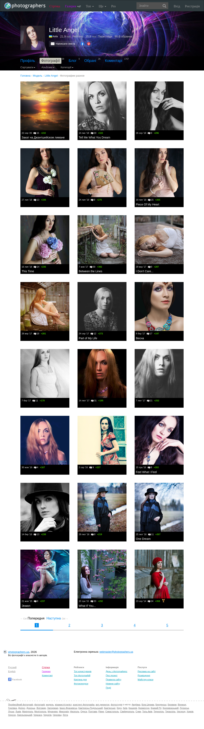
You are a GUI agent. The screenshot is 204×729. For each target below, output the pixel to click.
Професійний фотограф (20, 704)
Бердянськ (160, 704)
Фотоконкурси (81, 683)
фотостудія (116, 704)
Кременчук (143, 708)
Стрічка (54, 6)
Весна (140, 338)
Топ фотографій (82, 675)
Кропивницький (170, 708)
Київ (55, 36)
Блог (73, 61)
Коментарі (113, 61)
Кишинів (133, 708)
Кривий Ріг (156, 708)
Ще (102, 6)
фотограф (39, 704)
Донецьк (30, 708)
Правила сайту (113, 679)
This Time (28, 271)
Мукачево (53, 711)
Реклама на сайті (147, 671)
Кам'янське (110, 708)
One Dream (143, 538)
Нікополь (74, 711)
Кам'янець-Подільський (90, 708)
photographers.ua (18, 651)
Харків (190, 711)
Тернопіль (159, 711)
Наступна (57, 618)
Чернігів (47, 715)
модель (50, 704)
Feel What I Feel (146, 472)
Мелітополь (40, 711)
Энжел (26, 605)
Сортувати (27, 67)
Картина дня (80, 679)
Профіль (27, 61)
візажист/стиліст (63, 704)
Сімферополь (127, 711)
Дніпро (21, 708)
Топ (90, 6)
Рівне (101, 711)
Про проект (111, 675)
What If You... (87, 605)
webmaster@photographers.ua (116, 651)
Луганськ (184, 708)
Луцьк (11, 711)
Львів (18, 711)
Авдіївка (136, 704)
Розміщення (144, 675)
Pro (113, 6)
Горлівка (12, 708)
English (12, 671)
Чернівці (57, 715)
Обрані (90, 61)
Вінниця (182, 704)
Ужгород (181, 711)
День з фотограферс (116, 671)
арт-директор (103, 704)
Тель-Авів (147, 711)
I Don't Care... (144, 271)
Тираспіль (170, 711)
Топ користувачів (82, 671)
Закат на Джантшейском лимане (43, 137)
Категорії (67, 67)
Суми (138, 711)
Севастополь (112, 711)
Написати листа (65, 43)
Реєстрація (192, 6)
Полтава (92, 711)
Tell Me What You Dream (94, 137)
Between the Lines (90, 271)
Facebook (15, 679)
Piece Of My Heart (147, 204)
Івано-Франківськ (68, 708)
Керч (119, 708)
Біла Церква (148, 704)
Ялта (65, 715)
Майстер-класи (145, 679)
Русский (12, 667)
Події (108, 687)
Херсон (12, 715)
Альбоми (47, 67)
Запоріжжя (52, 708)
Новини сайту (113, 683)
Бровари (172, 704)
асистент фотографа (83, 704)
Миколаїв (64, 711)
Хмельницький (24, 715)
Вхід (177, 6)
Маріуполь (27, 711)
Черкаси (37, 715)
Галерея (73, 6)
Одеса (83, 711)
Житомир (41, 708)
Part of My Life (88, 338)
